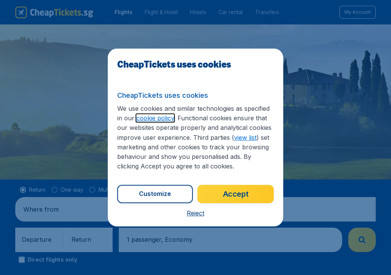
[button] (195, 213)
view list (245, 137)
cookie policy (155, 118)
